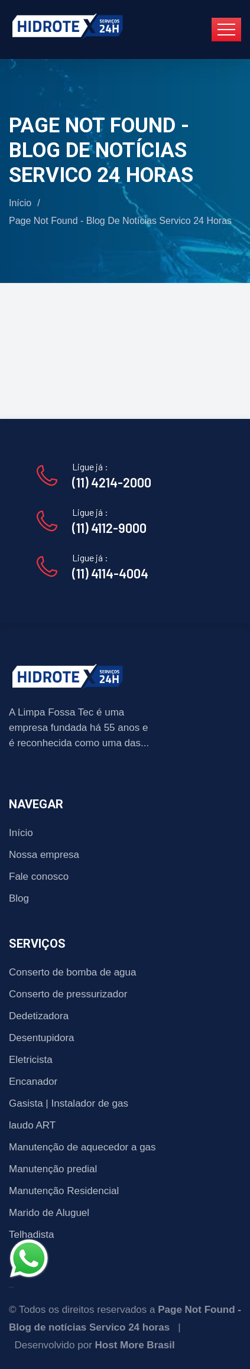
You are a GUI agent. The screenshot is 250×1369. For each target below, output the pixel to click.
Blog (19, 898)
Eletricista (31, 1059)
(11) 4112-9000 (109, 527)
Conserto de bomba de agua (73, 972)
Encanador (33, 1081)
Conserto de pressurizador (68, 994)
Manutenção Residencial (64, 1190)
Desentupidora (41, 1037)
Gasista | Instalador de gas (68, 1103)
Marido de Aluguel (49, 1212)
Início (20, 203)
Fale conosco (39, 876)
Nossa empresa (44, 854)
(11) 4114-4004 (110, 573)
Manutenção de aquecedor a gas (82, 1147)
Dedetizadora (39, 1016)
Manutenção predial (53, 1169)
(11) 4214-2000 (111, 482)
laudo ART (32, 1125)
